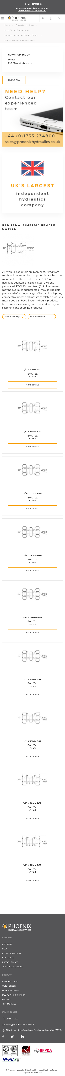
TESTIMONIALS (9, 1004)
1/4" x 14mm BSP (32, 431)
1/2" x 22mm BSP (32, 865)
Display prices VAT (32, 11)
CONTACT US (8, 958)
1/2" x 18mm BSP (32, 741)
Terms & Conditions (12, 967)
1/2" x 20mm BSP (32, 803)
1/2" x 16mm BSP (32, 679)
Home (7, 25)
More (31, 25)
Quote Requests (10, 990)
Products (20, 25)
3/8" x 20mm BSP (32, 617)
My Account (21, 8)
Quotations (32, 8)
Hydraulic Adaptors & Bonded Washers (22, 35)
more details (32, 385)
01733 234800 (38, 4)
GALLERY (6, 999)
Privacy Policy (10, 962)
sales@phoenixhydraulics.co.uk (20, 1024)
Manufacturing (10, 981)
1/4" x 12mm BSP (32, 369)
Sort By (33, 316)
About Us (7, 944)
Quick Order (43, 8)
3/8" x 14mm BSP (32, 555)
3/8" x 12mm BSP (32, 493)
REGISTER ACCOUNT (11, 953)
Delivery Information (13, 995)
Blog (4, 949)
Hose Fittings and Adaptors (17, 30)
